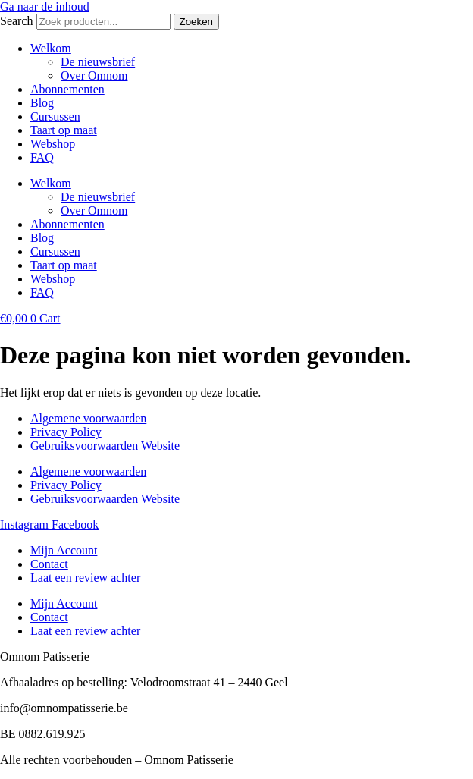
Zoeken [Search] (196, 21)
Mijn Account (63, 550)
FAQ (42, 157)
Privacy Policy (66, 432)
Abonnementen (67, 89)
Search (16, 20)
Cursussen (55, 116)
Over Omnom (94, 75)
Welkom (50, 48)
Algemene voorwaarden (88, 418)
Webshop (52, 143)
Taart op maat (63, 130)
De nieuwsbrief (98, 61)
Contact (49, 564)
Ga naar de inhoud (44, 6)
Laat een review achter (85, 577)
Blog (42, 102)
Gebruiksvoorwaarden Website (105, 445)
